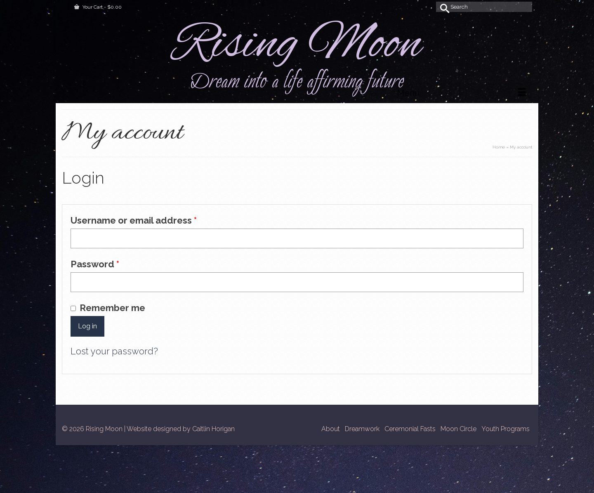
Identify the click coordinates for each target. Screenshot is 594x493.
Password (115, 263)
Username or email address (154, 220)
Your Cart (98, 7)
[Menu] (461, 93)
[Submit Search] (442, 7)
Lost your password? (114, 351)
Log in (87, 326)
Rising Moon (297, 45)
